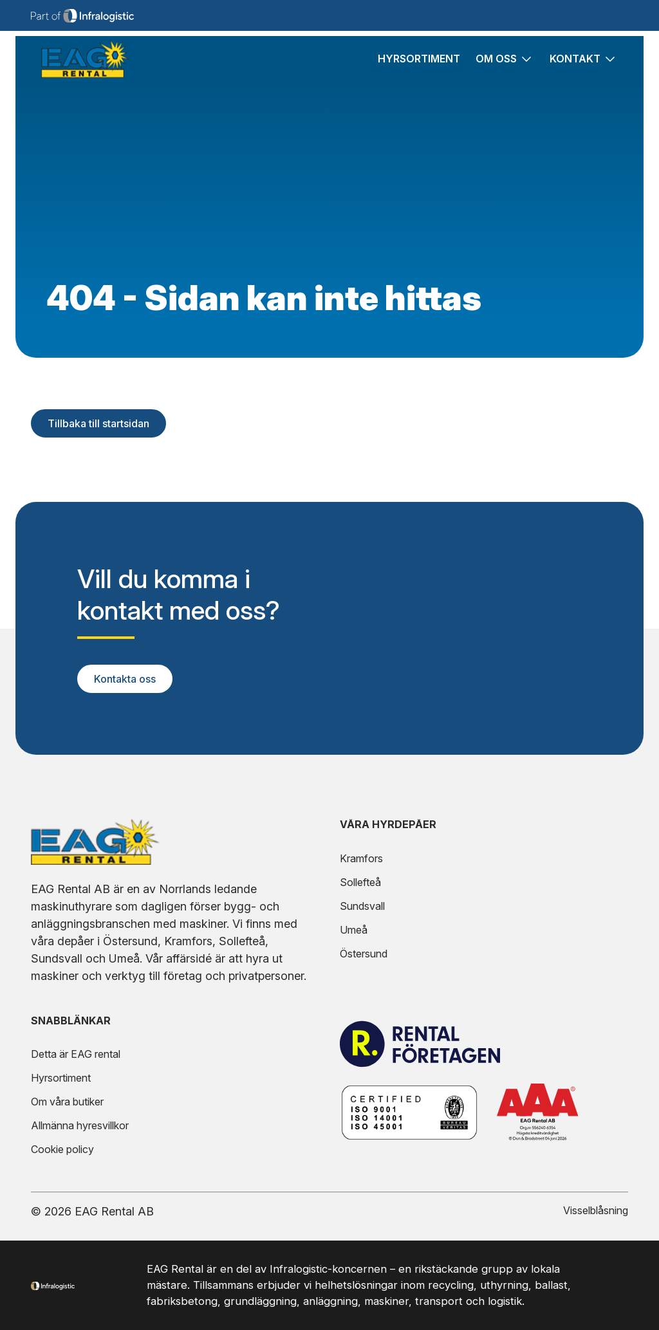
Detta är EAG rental (75, 1054)
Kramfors (361, 858)
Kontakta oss (125, 678)
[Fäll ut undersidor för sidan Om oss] (525, 64)
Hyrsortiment (419, 63)
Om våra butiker (67, 1101)
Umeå (353, 929)
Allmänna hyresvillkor (80, 1125)
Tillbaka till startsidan (98, 423)
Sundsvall (362, 906)
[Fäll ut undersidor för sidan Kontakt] (609, 64)
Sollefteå (360, 882)
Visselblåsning (595, 1210)
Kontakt (575, 63)
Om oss (496, 63)
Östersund (363, 953)
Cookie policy (62, 1149)
